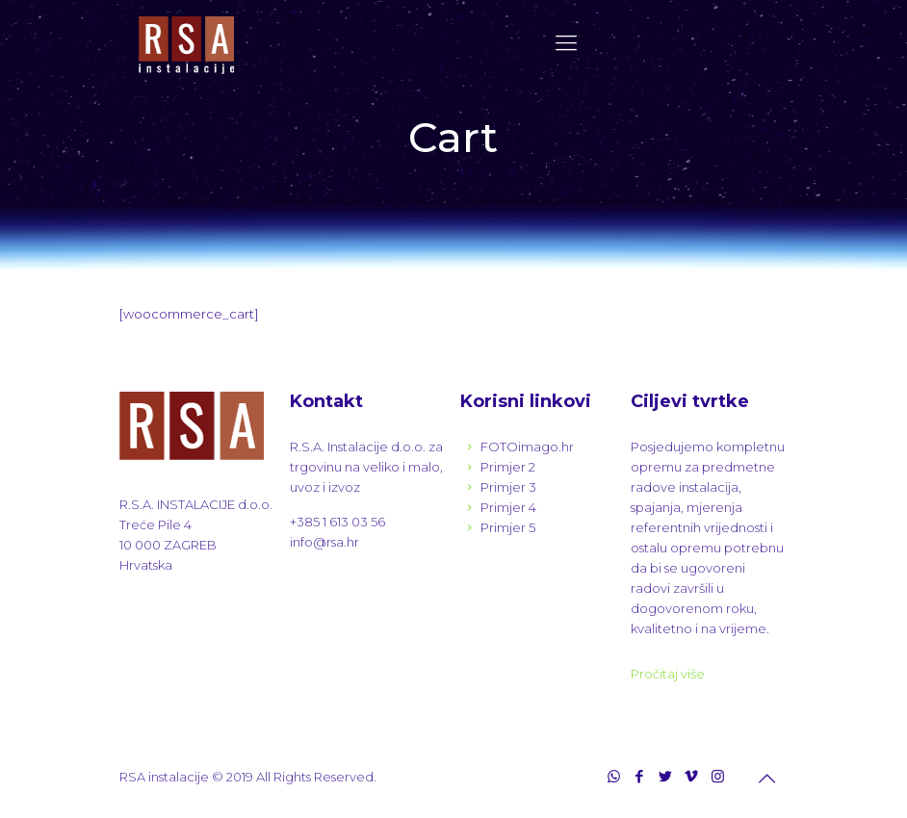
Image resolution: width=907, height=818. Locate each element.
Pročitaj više (668, 673)
